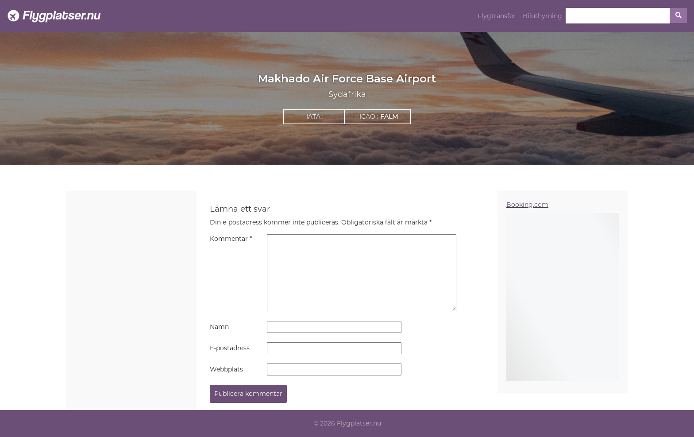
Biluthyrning (542, 16)
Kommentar (231, 239)
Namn (219, 327)
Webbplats (226, 369)
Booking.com (527, 205)
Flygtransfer (497, 16)
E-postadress (230, 348)
